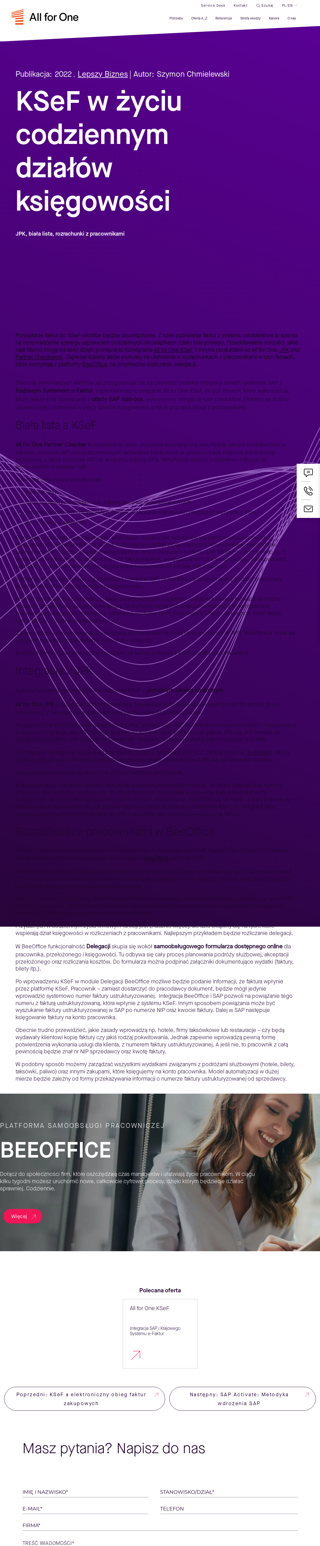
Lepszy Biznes (103, 74)
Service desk (208, 7)
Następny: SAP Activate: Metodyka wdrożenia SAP (239, 1399)
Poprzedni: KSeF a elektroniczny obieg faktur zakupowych (81, 1399)
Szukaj (262, 7)
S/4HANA (259, 752)
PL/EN (282, 7)
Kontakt (235, 7)
